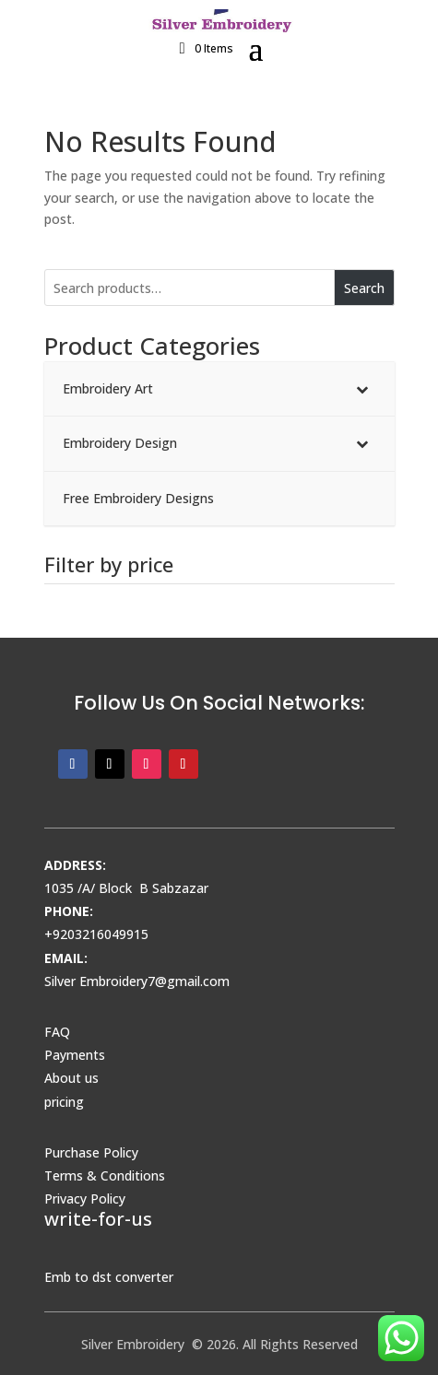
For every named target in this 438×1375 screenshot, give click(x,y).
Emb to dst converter (108, 1277)
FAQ (57, 1031)
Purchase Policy (91, 1152)
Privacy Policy (84, 1198)
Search (364, 288)
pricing (64, 1102)
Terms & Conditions (104, 1175)
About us (71, 1078)
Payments (74, 1055)
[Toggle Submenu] (362, 389)
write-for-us (98, 1218)
